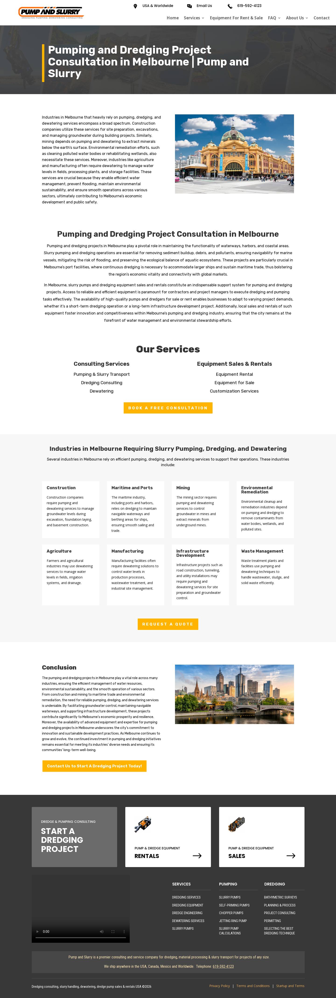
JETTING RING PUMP (233, 921)
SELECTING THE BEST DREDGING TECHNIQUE (279, 930)
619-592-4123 (249, 5)
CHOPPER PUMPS (231, 913)
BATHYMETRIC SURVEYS (280, 897)
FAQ (272, 18)
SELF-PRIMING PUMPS (234, 905)
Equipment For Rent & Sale (236, 18)
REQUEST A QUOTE (168, 624)
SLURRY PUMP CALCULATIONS (230, 930)
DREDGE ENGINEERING (187, 913)
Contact (322, 18)
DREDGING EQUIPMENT (187, 905)
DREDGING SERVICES (186, 897)
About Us (295, 18)
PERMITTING (272, 921)
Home (173, 18)
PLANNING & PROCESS (280, 905)
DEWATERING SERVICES (188, 921)
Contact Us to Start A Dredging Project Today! (94, 766)
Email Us (204, 5)
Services (192, 18)
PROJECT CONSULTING (279, 913)
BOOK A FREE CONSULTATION (168, 408)
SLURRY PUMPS (183, 928)
